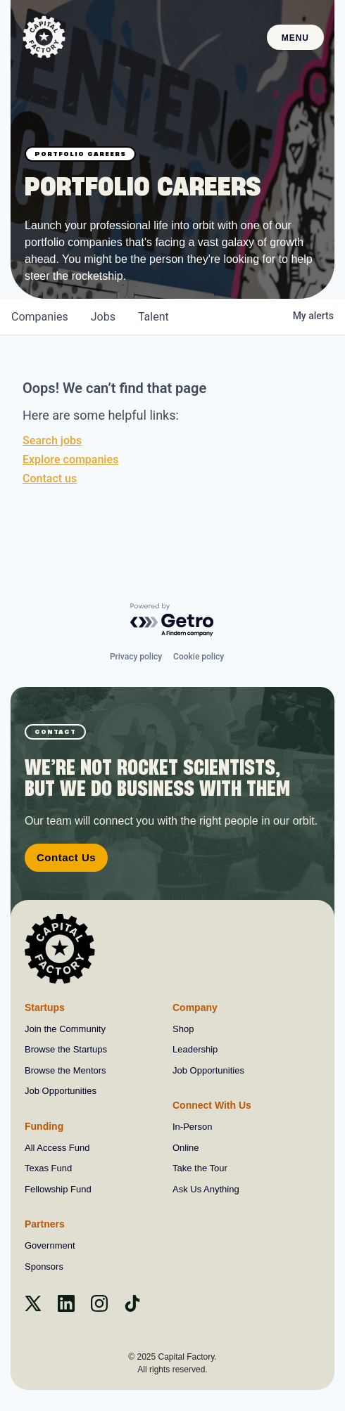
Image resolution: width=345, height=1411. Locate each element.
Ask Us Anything (205, 1189)
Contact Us (66, 857)
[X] (33, 1308)
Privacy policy (136, 657)
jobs (103, 316)
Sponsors (44, 1266)
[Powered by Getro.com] (172, 620)
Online (185, 1147)
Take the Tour (199, 1168)
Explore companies (70, 459)
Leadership (195, 1049)
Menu (295, 38)
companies (39, 316)
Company (195, 1007)
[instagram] (99, 1308)
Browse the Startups (66, 1049)
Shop (183, 1029)
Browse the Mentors (65, 1070)
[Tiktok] (132, 1308)
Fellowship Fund (58, 1189)
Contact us (50, 478)
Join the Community (65, 1029)
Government (50, 1245)
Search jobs (52, 440)
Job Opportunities (60, 1090)
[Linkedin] (66, 1308)
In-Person (192, 1126)
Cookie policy (198, 657)
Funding (44, 1126)
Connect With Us (211, 1105)
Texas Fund (48, 1168)
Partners (45, 1224)
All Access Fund (57, 1147)
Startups (45, 1007)
